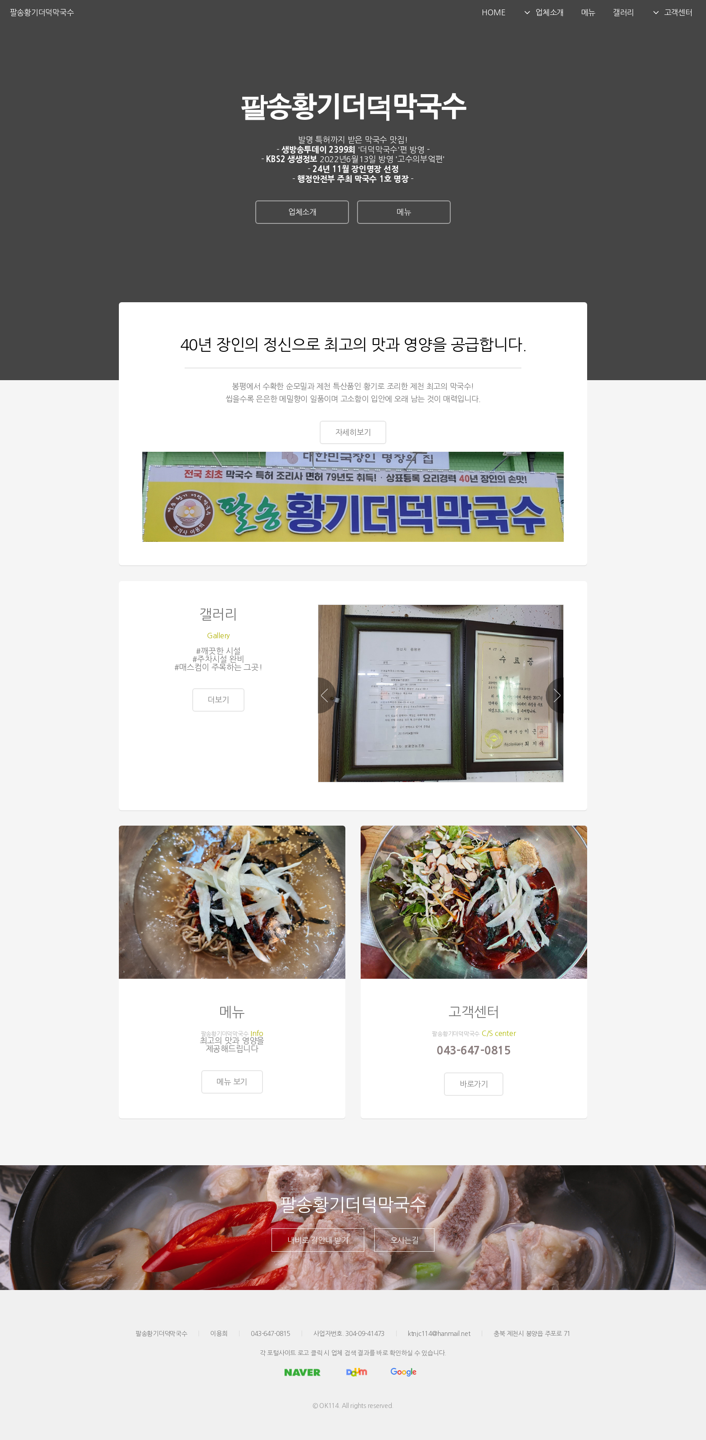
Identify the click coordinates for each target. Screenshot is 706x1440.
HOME (493, 12)
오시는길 (404, 1249)
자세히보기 (353, 432)
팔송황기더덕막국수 (42, 12)
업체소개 (543, 12)
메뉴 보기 (232, 1090)
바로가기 (474, 1092)
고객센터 (672, 12)
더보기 (218, 708)
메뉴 (588, 12)
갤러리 (623, 12)
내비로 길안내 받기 (317, 1249)
